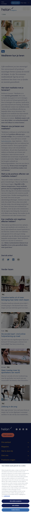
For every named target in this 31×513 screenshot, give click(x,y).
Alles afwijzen (15, 505)
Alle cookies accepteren (15, 501)
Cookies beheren (15, 510)
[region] (15, 488)
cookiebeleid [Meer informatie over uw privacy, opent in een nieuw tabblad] (7, 496)
